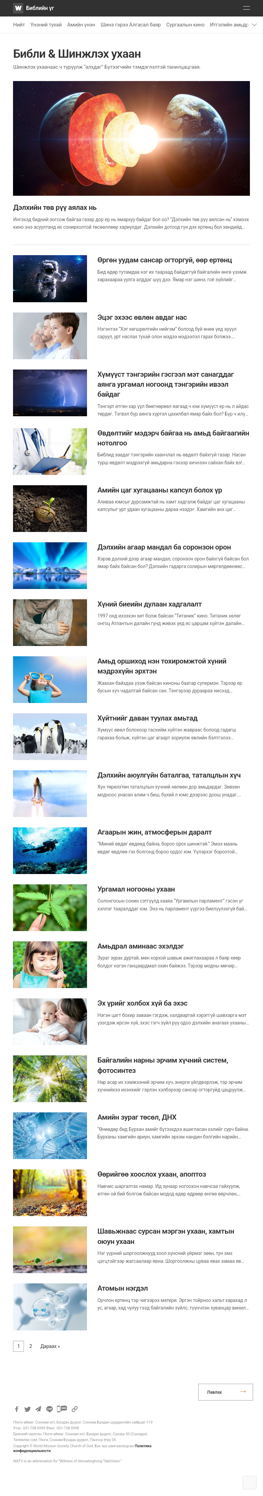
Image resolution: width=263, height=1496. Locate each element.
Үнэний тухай (46, 25)
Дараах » (50, 1346)
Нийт (19, 25)
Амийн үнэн (81, 25)
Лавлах (214, 1392)
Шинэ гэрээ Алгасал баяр (131, 25)
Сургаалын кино (185, 25)
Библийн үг (40, 8)
